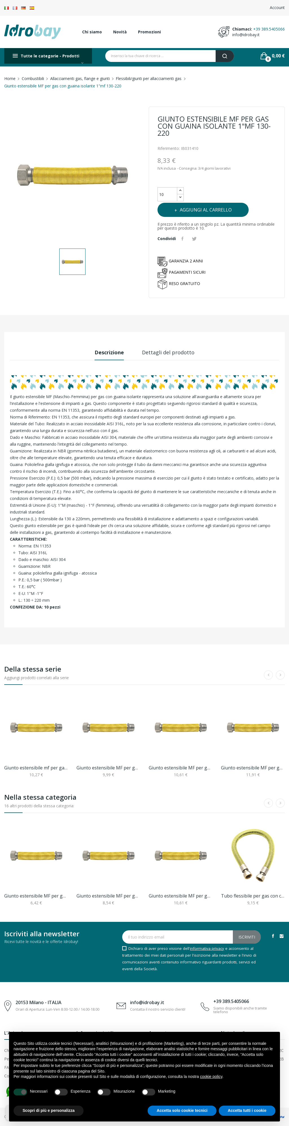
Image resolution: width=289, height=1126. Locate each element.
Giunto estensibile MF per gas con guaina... (108, 768)
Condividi (183, 238)
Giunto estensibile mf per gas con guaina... (36, 768)
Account (277, 7)
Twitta (195, 238)
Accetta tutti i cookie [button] (247, 1110)
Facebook (273, 936)
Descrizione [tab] (109, 352)
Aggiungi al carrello (205, 210)
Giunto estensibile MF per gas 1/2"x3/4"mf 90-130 (36, 896)
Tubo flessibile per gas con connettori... (253, 896)
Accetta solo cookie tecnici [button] (182, 1110)
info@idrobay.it (246, 34)
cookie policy (211, 1076)
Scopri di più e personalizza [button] (49, 1110)
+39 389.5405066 (269, 29)
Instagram (282, 936)
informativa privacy (207, 948)
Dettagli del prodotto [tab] (168, 352)
